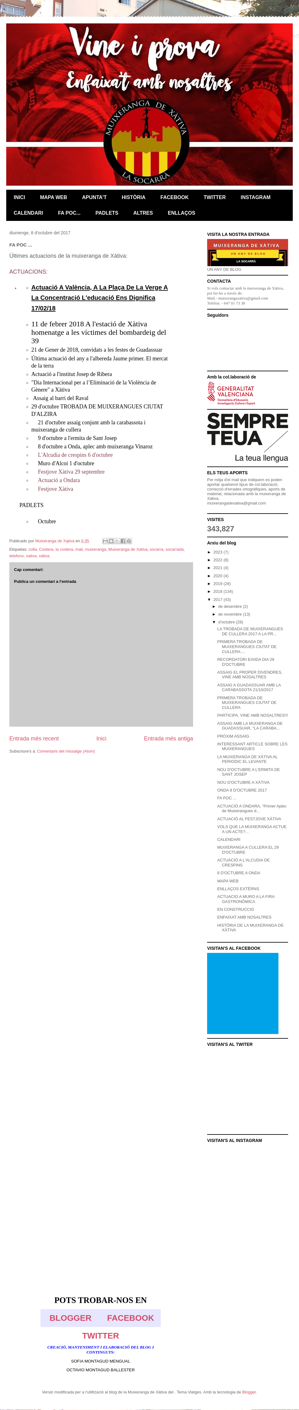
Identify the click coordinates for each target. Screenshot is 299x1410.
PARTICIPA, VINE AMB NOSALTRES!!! (252, 715)
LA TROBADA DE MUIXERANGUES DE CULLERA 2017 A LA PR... (250, 631)
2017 (218, 599)
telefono (16, 556)
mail (79, 549)
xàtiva (44, 556)
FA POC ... (226, 798)
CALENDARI (228, 839)
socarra (156, 549)
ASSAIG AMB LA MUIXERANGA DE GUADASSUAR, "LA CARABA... (249, 726)
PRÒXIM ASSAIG (233, 736)
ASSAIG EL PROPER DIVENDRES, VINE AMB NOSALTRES (249, 675)
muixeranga (95, 549)
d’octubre (227, 622)
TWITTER (100, 1335)
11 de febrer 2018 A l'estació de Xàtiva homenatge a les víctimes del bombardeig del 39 (98, 332)
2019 (218, 583)
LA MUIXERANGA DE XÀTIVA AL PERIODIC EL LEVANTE (247, 759)
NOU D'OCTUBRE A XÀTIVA (243, 782)
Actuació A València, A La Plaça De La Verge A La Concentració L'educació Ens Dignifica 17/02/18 (99, 298)
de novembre (230, 614)
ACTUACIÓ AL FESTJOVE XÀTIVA (249, 819)
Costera (46, 549)
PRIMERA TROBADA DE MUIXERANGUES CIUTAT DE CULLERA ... (247, 646)
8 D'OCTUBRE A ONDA (238, 873)
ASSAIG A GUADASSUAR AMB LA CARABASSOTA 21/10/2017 (249, 687)
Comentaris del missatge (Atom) (66, 751)
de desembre (230, 606)
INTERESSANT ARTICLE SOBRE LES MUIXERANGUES (252, 746)
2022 (218, 560)
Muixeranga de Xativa (128, 549)
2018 (218, 591)
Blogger (249, 1392)
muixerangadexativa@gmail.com (236, 503)
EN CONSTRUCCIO (235, 909)
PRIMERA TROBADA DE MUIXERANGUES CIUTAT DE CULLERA (247, 702)
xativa (31, 556)
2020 (218, 575)
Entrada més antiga (168, 738)
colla (32, 549)
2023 (218, 552)
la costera (64, 549)
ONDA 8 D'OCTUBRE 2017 (242, 790)
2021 (218, 567)
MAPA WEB (227, 881)
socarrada (175, 549)
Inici (101, 738)
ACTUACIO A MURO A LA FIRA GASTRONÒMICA (245, 899)
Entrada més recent (34, 738)
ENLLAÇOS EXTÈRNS (238, 888)
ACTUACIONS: (28, 272)
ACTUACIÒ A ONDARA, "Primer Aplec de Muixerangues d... (252, 808)
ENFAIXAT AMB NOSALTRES (244, 917)
